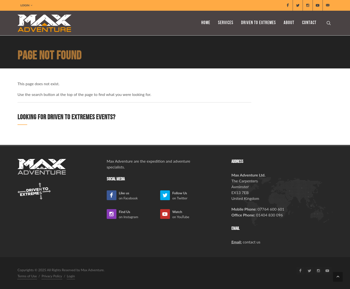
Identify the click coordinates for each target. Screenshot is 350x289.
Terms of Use (27, 276)
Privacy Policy (52, 276)
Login (26, 5)
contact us (251, 242)
